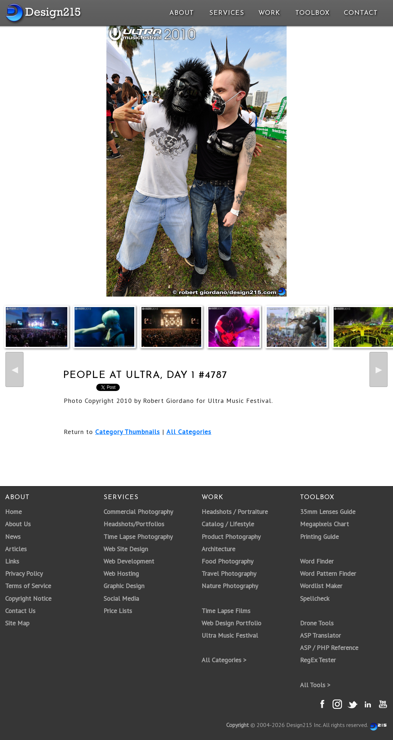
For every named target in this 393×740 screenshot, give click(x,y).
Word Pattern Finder (328, 573)
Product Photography (231, 536)
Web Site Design (125, 549)
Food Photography (227, 561)
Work (269, 13)
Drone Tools (317, 623)
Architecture (218, 549)
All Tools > (315, 685)
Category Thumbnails (127, 432)
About (181, 13)
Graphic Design (123, 586)
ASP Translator (320, 635)
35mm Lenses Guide (327, 511)
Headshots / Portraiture (235, 511)
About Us (18, 524)
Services (226, 13)
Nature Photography (230, 586)
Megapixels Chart (324, 524)
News (13, 536)
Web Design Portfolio (231, 623)
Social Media (121, 598)
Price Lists (117, 611)
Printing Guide (319, 536)
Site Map (17, 623)
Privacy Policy (24, 573)
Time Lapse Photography (138, 536)
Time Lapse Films (226, 611)
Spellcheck (314, 598)
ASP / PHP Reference (329, 647)
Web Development (128, 561)
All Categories (188, 432)
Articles (16, 549)
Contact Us (20, 611)
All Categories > (224, 660)
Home (13, 511)
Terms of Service (28, 586)
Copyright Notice (28, 598)
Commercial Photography (138, 511)
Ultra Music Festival (230, 635)
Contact (360, 13)
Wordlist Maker (321, 586)
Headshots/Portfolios (133, 524)
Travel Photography (229, 573)
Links (12, 561)
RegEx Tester (318, 660)
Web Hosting (121, 573)
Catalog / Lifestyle (228, 524)
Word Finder (317, 561)
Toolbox (312, 13)
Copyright (237, 724)
